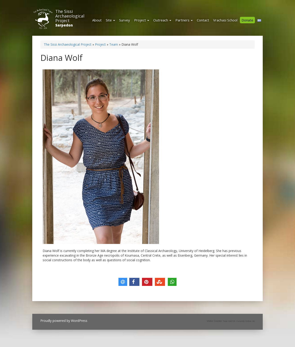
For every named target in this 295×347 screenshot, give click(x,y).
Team (113, 44)
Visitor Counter (214, 321)
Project (141, 20)
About (97, 20)
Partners (184, 20)
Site (110, 20)
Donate (247, 20)
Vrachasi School (225, 20)
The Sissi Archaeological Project (69, 16)
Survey (124, 20)
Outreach (162, 20)
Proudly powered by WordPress (63, 320)
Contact (203, 20)
